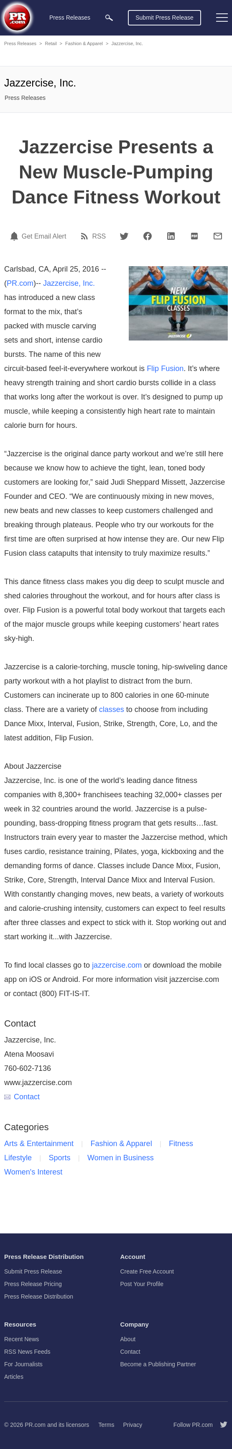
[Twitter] (124, 236)
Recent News (21, 1339)
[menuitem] (109, 17)
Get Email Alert (44, 236)
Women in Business (120, 1158)
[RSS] (85, 236)
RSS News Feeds (27, 1351)
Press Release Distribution (38, 1296)
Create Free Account (147, 1271)
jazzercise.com (117, 965)
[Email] (218, 236)
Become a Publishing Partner (158, 1364)
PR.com (20, 283)
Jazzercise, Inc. (127, 43)
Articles (13, 1376)
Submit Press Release (164, 17)
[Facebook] (148, 236)
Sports (60, 1158)
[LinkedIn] (171, 236)
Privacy (132, 1425)
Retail (50, 43)
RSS (99, 236)
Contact (22, 1097)
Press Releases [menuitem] (69, 17)
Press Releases (20, 43)
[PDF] (194, 236)
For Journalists (23, 1364)
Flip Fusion (165, 368)
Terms (106, 1425)
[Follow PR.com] (220, 1424)
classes (111, 709)
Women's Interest (33, 1172)
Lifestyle (18, 1158)
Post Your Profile (142, 1284)
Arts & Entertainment (39, 1143)
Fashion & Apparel (84, 43)
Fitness (181, 1143)
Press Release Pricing (33, 1284)
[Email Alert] (15, 236)
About (128, 1339)
